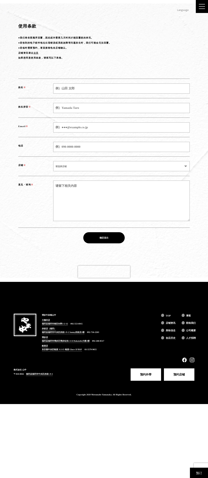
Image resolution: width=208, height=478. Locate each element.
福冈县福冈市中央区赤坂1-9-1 (39, 448)
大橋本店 (46, 394)
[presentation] (104, 346)
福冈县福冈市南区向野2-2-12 (55, 398)
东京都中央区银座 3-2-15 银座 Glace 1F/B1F (62, 423)
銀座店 (45, 420)
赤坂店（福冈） (49, 403)
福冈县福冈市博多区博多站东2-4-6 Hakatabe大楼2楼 (65, 415)
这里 (36, 127)
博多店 (45, 411)
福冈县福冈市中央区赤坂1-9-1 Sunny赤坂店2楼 (63, 406)
